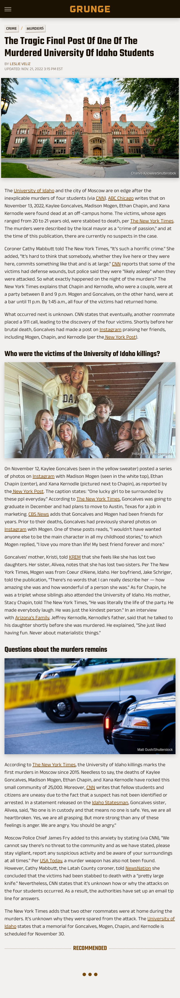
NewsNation (138, 868)
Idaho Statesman (110, 802)
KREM (75, 557)
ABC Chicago (121, 198)
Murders (35, 28)
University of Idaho (34, 190)
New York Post (120, 337)
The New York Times (152, 221)
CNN (100, 198)
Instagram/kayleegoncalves (152, 453)
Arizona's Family (32, 617)
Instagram (111, 329)
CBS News (38, 514)
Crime (11, 28)
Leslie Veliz (20, 63)
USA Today (51, 860)
